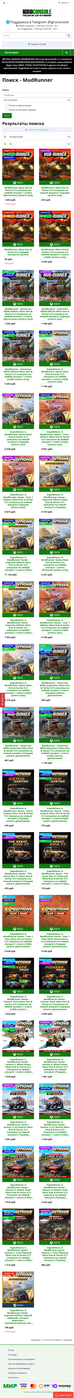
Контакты (13, 1377)
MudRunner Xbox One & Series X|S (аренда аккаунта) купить (18, 252)
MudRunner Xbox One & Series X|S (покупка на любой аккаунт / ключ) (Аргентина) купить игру (18, 191)
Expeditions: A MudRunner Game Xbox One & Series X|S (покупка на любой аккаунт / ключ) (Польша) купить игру (54, 563)
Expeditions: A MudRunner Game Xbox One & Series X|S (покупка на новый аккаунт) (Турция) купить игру (18, 438)
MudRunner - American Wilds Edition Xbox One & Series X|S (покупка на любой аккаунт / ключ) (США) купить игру (18, 374)
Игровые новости (17, 1373)
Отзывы (12, 1354)
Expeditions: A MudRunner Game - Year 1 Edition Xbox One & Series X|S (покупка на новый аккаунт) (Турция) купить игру (18, 500)
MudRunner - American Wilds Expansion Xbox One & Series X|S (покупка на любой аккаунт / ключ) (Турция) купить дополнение (55, 689)
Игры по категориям (19, 1368)
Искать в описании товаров (20, 110)
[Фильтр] (2, 700)
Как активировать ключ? (21, 1363)
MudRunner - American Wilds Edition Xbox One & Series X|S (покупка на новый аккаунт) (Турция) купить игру (55, 314)
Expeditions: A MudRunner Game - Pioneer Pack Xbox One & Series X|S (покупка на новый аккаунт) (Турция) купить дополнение (55, 1002)
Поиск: (5, 90)
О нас (11, 1350)
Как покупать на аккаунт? (21, 1359)
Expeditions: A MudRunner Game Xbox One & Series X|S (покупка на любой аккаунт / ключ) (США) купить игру (54, 375)
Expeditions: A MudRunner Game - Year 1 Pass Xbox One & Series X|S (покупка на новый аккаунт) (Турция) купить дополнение (55, 940)
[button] (63, 1395)
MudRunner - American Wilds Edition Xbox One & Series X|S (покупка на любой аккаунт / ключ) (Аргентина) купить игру (18, 314)
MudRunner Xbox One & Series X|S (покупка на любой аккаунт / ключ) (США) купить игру (55, 253)
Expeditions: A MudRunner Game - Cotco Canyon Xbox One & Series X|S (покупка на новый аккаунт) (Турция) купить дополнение (18, 814)
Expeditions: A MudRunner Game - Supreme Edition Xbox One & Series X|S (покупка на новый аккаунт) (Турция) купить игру (54, 500)
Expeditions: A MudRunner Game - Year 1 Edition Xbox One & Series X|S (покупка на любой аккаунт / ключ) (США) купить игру (55, 438)
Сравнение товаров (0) (37, 129)
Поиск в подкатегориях (18, 105)
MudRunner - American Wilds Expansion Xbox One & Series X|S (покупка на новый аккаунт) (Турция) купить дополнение (18, 750)
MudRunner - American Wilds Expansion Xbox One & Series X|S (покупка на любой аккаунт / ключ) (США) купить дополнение (55, 751)
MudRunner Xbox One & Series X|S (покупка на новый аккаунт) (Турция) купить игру (55, 191)
